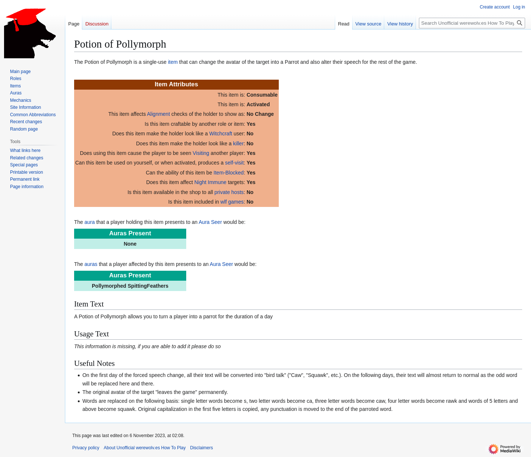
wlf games (232, 202)
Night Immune (210, 182)
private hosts (228, 192)
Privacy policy (85, 447)
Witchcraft (220, 133)
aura (89, 222)
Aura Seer (210, 222)
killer (238, 143)
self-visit (234, 163)
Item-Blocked (229, 173)
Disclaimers (201, 447)
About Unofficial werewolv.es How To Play (144, 447)
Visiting (201, 153)
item (172, 62)
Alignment (158, 114)
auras (90, 264)
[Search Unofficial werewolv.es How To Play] (472, 23)
